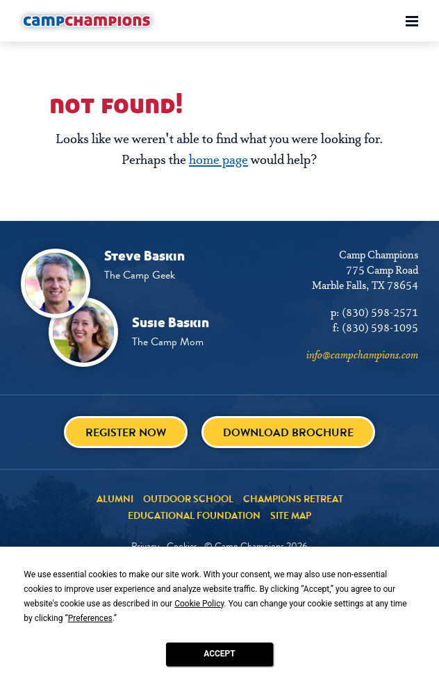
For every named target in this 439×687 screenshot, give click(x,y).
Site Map (290, 515)
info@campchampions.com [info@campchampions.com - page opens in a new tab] (362, 355)
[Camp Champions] (87, 21)
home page (218, 160)
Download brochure (288, 432)
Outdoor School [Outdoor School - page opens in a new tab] (188, 499)
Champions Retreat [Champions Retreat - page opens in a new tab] (293, 499)
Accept (219, 654)
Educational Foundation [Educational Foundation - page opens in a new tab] (194, 515)
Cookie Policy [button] (199, 604)
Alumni (115, 499)
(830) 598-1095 (380, 328)
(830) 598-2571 (380, 313)
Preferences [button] (90, 618)
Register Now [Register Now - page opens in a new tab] (125, 432)
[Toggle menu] (412, 21)
